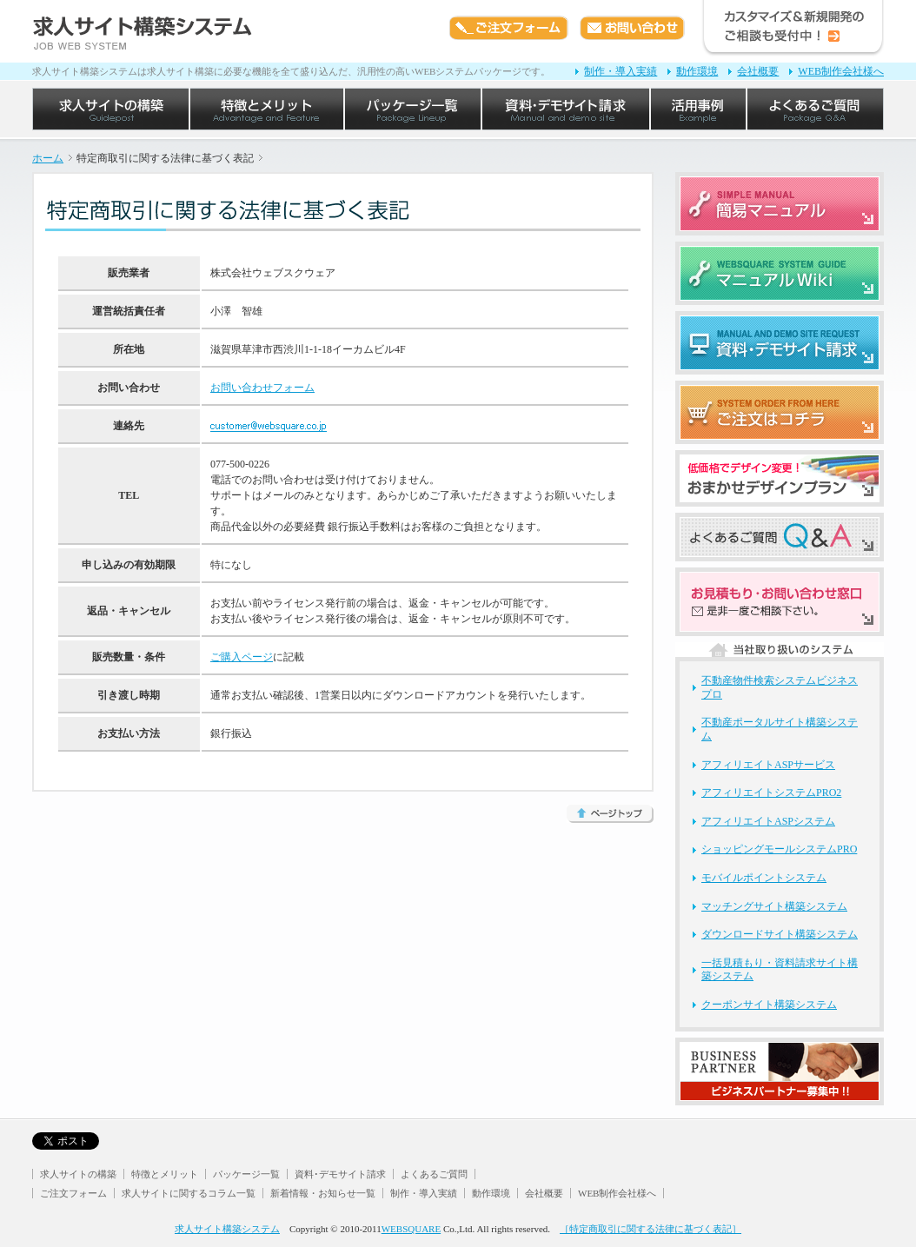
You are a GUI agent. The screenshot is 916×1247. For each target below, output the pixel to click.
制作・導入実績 (620, 71)
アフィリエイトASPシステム (768, 821)
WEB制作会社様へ (841, 71)
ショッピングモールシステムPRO (779, 849)
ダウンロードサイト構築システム (779, 934)
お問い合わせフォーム (262, 387)
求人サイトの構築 (78, 1174)
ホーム (47, 158)
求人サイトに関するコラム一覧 (189, 1193)
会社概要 (758, 71)
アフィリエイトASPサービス (768, 765)
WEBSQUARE (411, 1229)
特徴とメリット (164, 1174)
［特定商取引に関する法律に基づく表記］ (650, 1229)
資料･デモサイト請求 (340, 1174)
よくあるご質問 (434, 1174)
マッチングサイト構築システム (774, 906)
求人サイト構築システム (227, 1229)
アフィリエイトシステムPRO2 (771, 792)
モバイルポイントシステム (763, 878)
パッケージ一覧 (246, 1174)
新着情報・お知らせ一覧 (322, 1193)
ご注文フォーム (73, 1193)
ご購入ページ (241, 657)
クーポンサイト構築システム (769, 1004)
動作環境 (697, 71)
